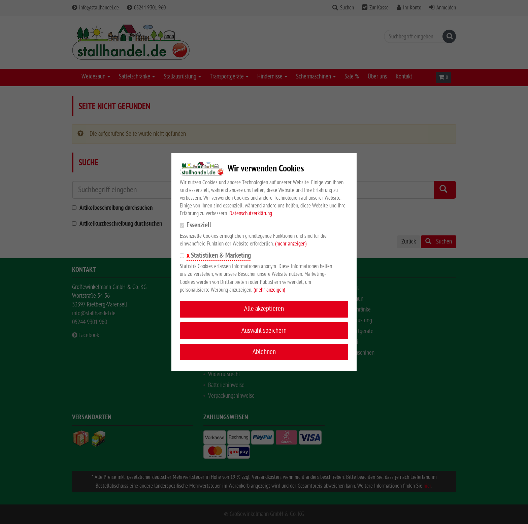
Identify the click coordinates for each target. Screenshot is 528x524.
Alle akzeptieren (264, 309)
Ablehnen (264, 352)
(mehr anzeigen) (291, 244)
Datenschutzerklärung (250, 213)
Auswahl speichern (264, 330)
